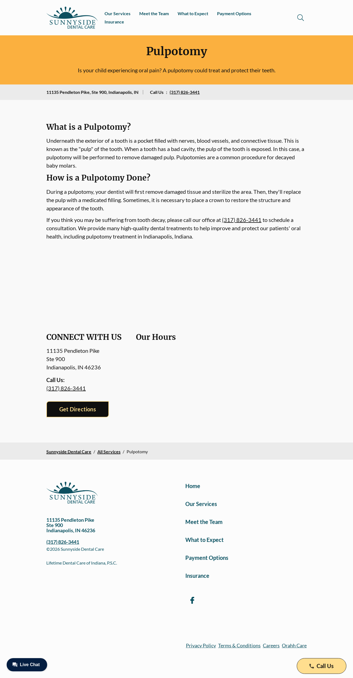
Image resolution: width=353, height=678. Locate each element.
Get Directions (77, 409)
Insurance (114, 21)
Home (192, 486)
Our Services (117, 13)
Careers (271, 645)
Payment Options (234, 13)
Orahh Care (294, 645)
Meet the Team (154, 13)
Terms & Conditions (239, 645)
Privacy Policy (201, 645)
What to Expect (193, 13)
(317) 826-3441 (185, 92)
